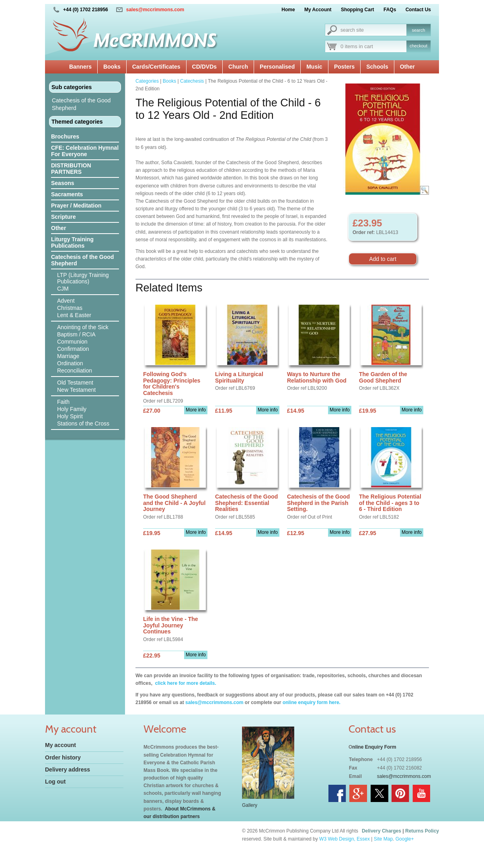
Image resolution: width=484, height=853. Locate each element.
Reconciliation (74, 370)
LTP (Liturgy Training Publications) (83, 278)
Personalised (277, 66)
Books (112, 66)
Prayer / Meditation (76, 205)
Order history (63, 757)
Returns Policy (422, 831)
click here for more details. (185, 683)
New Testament (76, 390)
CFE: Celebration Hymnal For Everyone (85, 151)
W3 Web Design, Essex (344, 839)
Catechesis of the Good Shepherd (81, 104)
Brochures (65, 136)
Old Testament (75, 382)
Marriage (68, 356)
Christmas (69, 308)
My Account (318, 9)
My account (60, 745)
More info (196, 410)
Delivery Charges (381, 831)
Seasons (62, 183)
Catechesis (192, 81)
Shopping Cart (357, 9)
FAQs (390, 9)
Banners (80, 66)
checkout (418, 45)
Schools (377, 66)
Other (407, 66)
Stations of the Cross (83, 423)
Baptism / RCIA (76, 334)
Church (238, 66)
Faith (63, 402)
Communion (72, 341)
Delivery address (67, 769)
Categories (147, 81)
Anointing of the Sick (83, 327)
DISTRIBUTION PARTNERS (71, 168)
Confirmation (73, 349)
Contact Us (418, 9)
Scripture (63, 217)
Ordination (70, 363)
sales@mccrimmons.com (155, 9)
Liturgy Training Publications (72, 242)
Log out (55, 781)
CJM (63, 288)
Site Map (383, 839)
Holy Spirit (70, 416)
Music (314, 66)
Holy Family (71, 409)
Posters (344, 66)
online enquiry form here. (311, 702)
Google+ (405, 839)
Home (288, 9)
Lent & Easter (74, 315)
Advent (66, 300)
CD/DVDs (204, 66)
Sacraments (67, 194)
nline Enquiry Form (374, 747)
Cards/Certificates (156, 66)
